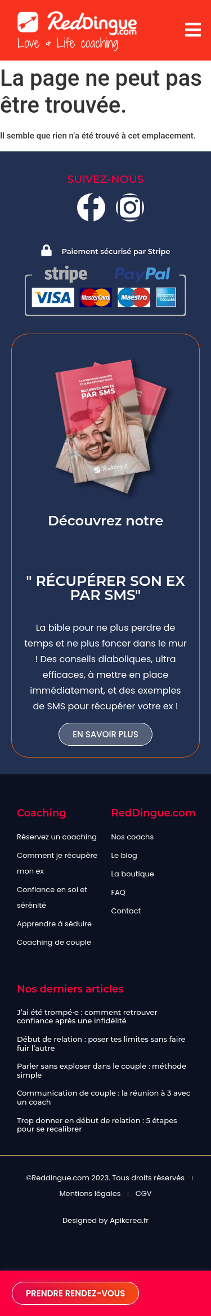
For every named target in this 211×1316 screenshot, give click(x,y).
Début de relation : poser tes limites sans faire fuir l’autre (101, 1043)
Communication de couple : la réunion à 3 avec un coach (103, 1097)
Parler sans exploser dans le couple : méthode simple (101, 1070)
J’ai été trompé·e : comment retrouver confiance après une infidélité (87, 1017)
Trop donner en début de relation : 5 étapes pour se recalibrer (97, 1125)
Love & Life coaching (67, 43)
